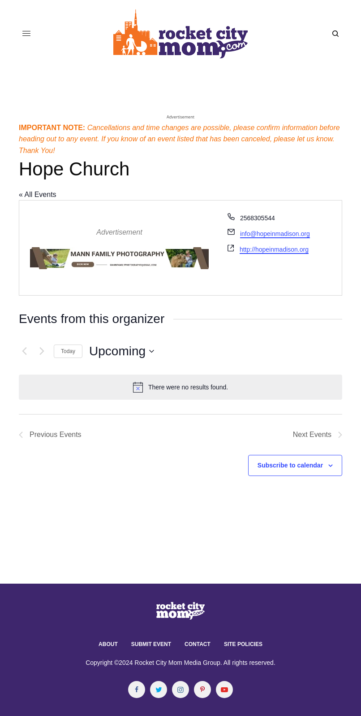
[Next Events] (41, 351)
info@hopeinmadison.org (275, 233)
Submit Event (151, 644)
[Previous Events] (24, 351)
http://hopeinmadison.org (274, 249)
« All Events (37, 194)
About (108, 644)
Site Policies (243, 644)
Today (68, 351)
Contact (198, 644)
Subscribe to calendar (290, 465)
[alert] (180, 387)
